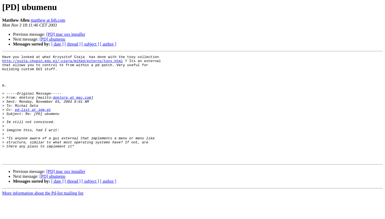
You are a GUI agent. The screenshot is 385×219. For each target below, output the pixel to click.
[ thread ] (73, 44)
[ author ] (108, 44)
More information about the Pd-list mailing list (43, 214)
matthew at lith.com (48, 20)
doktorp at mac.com (72, 106)
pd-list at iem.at (33, 120)
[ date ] (57, 44)
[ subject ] (90, 44)
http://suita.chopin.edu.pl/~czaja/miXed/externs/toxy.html (62, 62)
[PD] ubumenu (52, 39)
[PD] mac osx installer (65, 34)
